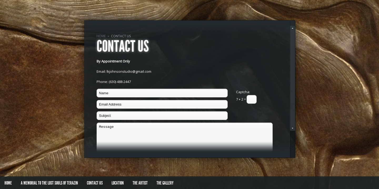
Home (101, 36)
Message (185, 142)
